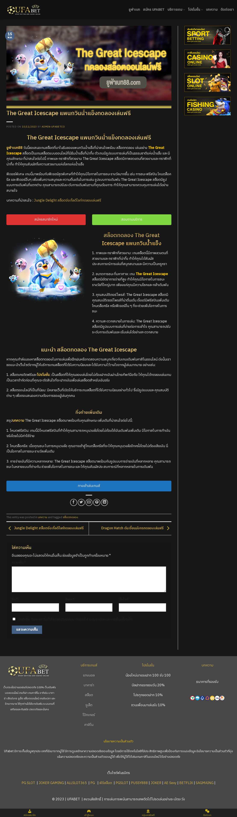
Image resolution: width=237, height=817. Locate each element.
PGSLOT (122, 783)
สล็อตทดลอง (70, 517)
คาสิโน (88, 725)
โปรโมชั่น (195, 9)
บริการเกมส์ (89, 665)
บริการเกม (176, 9)
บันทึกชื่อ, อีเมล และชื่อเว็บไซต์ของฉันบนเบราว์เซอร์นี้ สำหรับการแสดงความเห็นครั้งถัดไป (75, 619)
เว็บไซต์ (123, 599)
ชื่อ (15, 599)
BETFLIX (186, 783)
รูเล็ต (88, 705)
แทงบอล (89, 675)
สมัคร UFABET (153, 9)
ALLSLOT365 (77, 783)
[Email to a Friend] (89, 502)
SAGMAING (204, 783)
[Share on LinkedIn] (104, 502)
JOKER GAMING (51, 783)
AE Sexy (170, 783)
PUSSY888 (139, 783)
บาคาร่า (89, 685)
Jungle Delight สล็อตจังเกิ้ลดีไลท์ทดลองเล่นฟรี (67, 200)
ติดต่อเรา (227, 9)
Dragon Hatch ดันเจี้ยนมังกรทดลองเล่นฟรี (136, 528)
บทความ (212, 9)
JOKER (156, 783)
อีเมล (69, 599)
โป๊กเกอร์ (89, 715)
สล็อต (89, 695)
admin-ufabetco (53, 127)
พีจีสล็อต (106, 783)
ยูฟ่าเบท (134, 9)
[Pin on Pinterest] (96, 502)
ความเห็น (19, 562)
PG (92, 783)
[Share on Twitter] (81, 502)
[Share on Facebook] (73, 502)
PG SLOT (28, 783)
